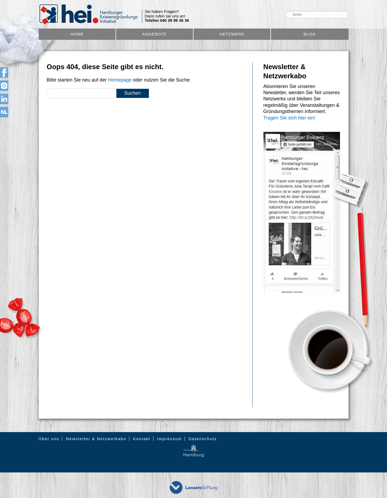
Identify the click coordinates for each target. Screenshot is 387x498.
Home (77, 34)
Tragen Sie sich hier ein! (289, 118)
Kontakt (141, 438)
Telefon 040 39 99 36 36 (167, 20)
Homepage (120, 80)
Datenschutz (203, 438)
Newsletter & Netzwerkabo (96, 438)
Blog (310, 34)
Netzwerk (232, 34)
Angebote (154, 34)
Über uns (49, 438)
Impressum (169, 438)
